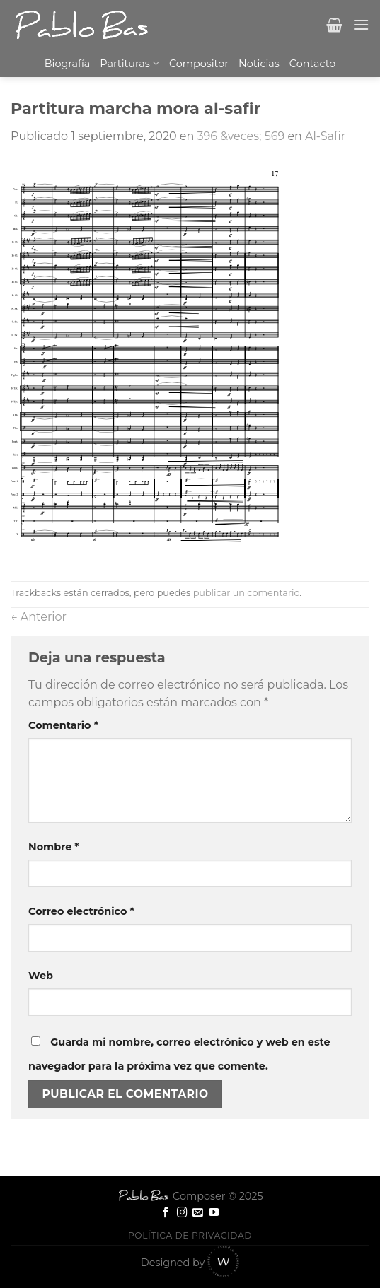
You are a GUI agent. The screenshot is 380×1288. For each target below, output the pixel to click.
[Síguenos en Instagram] (182, 1213)
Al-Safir (325, 136)
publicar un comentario (246, 592)
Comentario (63, 725)
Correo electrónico (81, 911)
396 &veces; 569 (240, 136)
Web (40, 975)
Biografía (68, 63)
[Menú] (360, 24)
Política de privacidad (190, 1235)
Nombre (53, 847)
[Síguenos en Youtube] (214, 1213)
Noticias (259, 63)
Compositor (199, 63)
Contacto (312, 63)
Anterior (39, 616)
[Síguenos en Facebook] (166, 1213)
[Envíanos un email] (197, 1213)
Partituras (129, 63)
